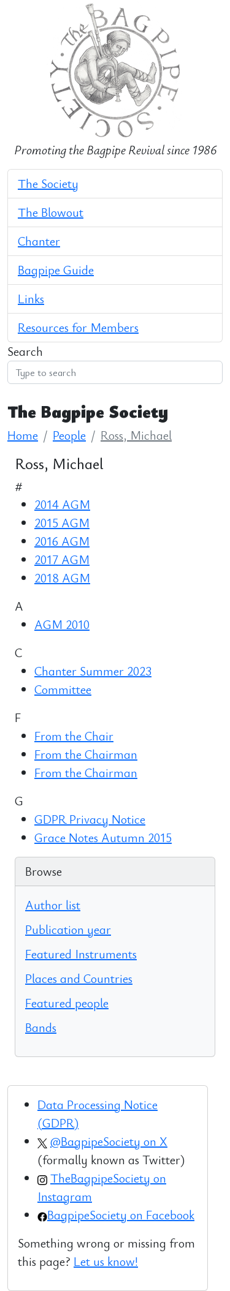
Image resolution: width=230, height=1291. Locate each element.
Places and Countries (78, 978)
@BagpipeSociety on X (108, 1141)
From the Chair (73, 736)
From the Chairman (85, 754)
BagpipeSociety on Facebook (120, 1214)
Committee (62, 689)
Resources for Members (78, 327)
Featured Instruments (81, 954)
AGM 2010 (62, 624)
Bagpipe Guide (56, 270)
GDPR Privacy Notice (89, 819)
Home (22, 435)
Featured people (67, 1003)
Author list (52, 905)
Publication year (68, 929)
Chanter (39, 241)
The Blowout (50, 212)
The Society (48, 183)
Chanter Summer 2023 (92, 671)
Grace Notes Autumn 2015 (103, 837)
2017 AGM (62, 559)
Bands (40, 1027)
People (69, 435)
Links (31, 298)
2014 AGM (62, 504)
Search (25, 351)
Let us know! (106, 1261)
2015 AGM (62, 522)
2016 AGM (62, 541)
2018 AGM (62, 578)
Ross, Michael (136, 435)
